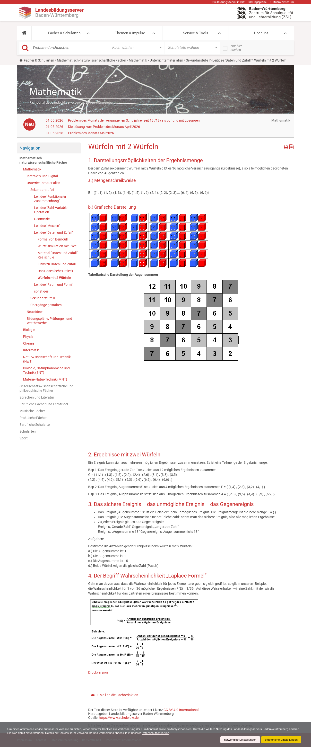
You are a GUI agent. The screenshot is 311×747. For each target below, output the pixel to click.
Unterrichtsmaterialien (166, 60)
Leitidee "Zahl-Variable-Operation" (51, 210)
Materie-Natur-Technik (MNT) (45, 379)
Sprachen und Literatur (36, 397)
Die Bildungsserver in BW (228, 2)
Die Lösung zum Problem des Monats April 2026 (104, 127)
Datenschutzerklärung (170, 733)
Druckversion (98, 672)
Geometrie (42, 219)
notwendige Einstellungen (239, 739)
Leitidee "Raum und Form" (53, 284)
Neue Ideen (35, 312)
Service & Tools (195, 33)
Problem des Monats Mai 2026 (91, 133)
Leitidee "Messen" (47, 226)
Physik (28, 336)
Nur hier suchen (236, 48)
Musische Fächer (32, 411)
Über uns (261, 33)
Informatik (31, 350)
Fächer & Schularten (64, 33)
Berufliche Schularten (35, 425)
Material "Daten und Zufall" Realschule (58, 255)
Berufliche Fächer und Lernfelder (43, 404)
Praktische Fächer (33, 418)
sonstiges (41, 291)
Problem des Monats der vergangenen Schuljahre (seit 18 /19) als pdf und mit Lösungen (134, 120)
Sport (23, 438)
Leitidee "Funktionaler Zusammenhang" (50, 199)
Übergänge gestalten (46, 305)
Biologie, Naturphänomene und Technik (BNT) (46, 370)
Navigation (29, 148)
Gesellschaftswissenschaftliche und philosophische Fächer (46, 388)
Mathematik (138, 60)
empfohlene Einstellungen (281, 739)
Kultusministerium (282, 2)
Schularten (27, 431)
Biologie (29, 330)
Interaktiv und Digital (42, 176)
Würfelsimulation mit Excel (57, 246)
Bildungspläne (257, 2)
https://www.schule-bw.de (118, 718)
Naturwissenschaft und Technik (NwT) (47, 359)
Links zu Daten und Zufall (57, 264)
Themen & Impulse (130, 33)
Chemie (28, 343)
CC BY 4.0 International (181, 710)
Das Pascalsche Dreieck (55, 271)
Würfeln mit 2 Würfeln (54, 278)
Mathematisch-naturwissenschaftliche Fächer (91, 60)
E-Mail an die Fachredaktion (117, 695)
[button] (24, 33)
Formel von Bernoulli (53, 239)
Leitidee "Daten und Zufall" (231, 60)
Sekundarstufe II (42, 298)
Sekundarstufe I (198, 60)
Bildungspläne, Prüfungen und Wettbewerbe (49, 321)
